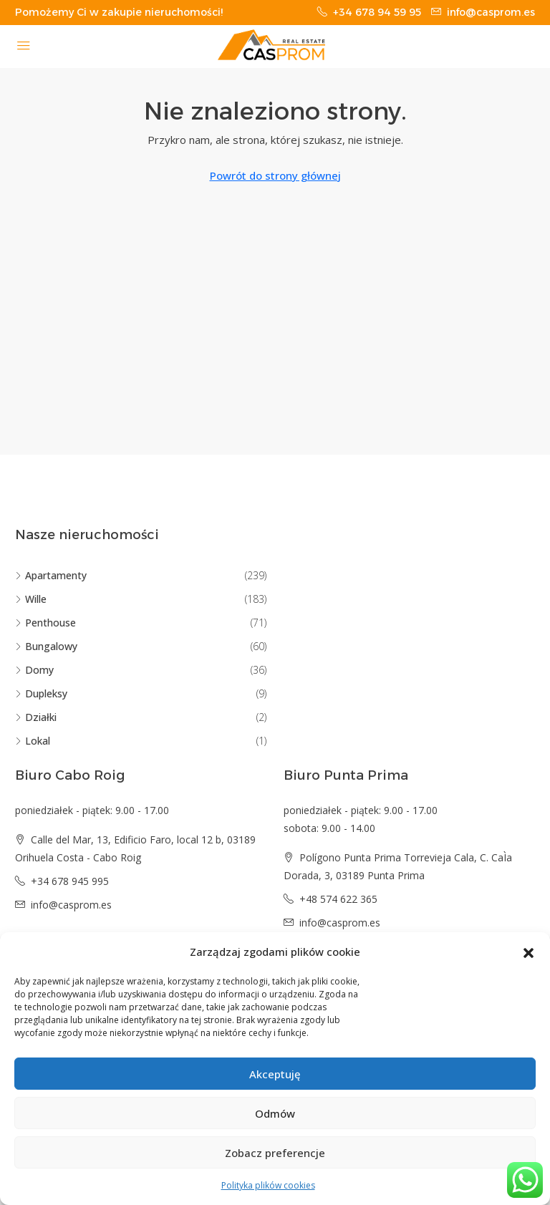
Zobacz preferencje (275, 1153)
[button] (528, 952)
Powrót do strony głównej (275, 175)
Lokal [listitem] (32, 740)
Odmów (275, 1113)
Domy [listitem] (34, 670)
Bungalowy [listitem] (46, 646)
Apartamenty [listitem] (51, 575)
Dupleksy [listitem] (41, 693)
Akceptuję (275, 1074)
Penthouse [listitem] (45, 622)
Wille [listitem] (31, 599)
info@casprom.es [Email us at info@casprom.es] (71, 904)
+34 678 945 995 (70, 881)
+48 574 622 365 (338, 899)
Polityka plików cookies (268, 1185)
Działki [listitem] (36, 717)
